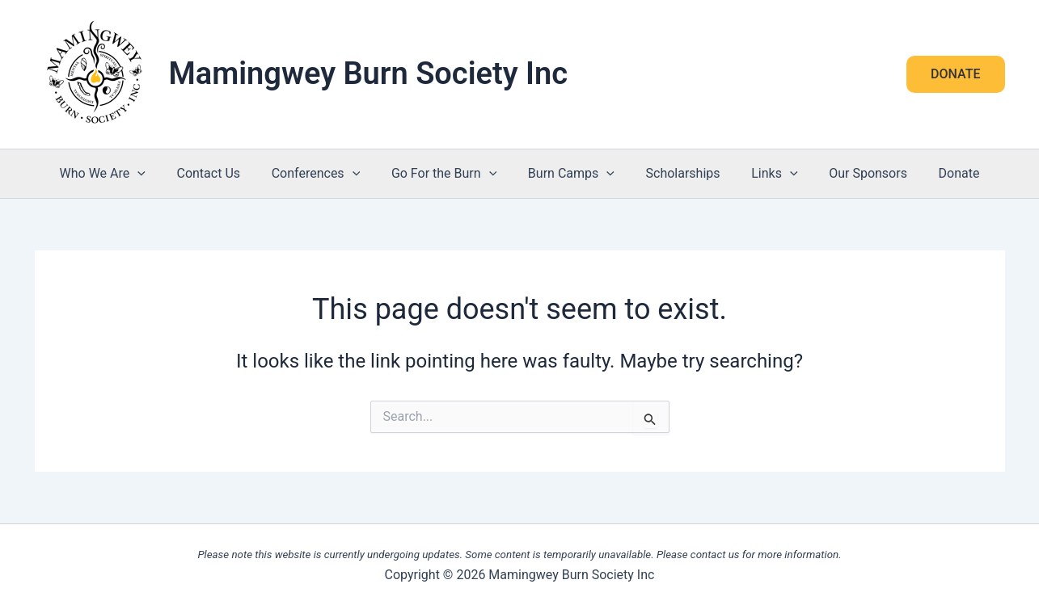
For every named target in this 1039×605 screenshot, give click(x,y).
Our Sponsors (852, 173)
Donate (937, 173)
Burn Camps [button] (571, 173)
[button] (955, 74)
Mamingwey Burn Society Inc (368, 73)
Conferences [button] (326, 173)
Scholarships (677, 173)
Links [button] (764, 173)
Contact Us (224, 173)
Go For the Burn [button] (449, 173)
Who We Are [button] (124, 173)
